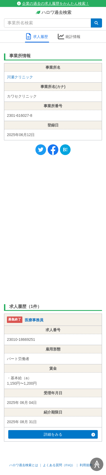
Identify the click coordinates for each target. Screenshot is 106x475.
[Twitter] (40, 149)
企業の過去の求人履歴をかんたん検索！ (53, 3)
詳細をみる (69, 434)
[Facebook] (53, 149)
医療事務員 (34, 320)
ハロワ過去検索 (53, 13)
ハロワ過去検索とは (23, 465)
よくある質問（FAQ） (59, 465)
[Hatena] (65, 149)
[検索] (96, 23)
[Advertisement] (53, 228)
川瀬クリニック (20, 77)
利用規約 (86, 465)
